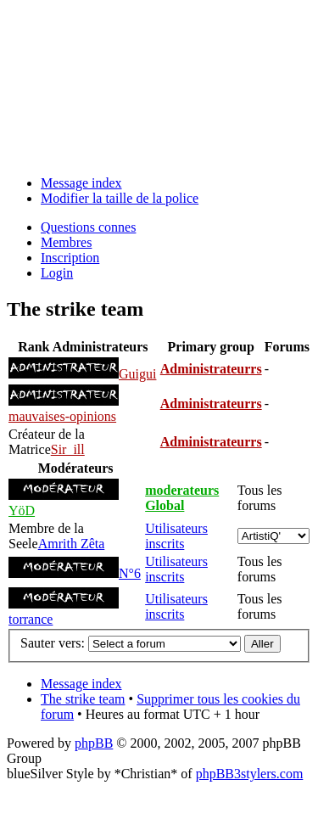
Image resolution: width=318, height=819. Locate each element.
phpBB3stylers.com (250, 773)
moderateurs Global (182, 498)
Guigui (137, 374)
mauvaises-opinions (62, 416)
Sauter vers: (52, 643)
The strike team (83, 699)
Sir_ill (68, 449)
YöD (21, 510)
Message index (81, 183)
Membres (66, 242)
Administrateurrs (211, 369)
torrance (30, 619)
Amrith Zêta (71, 543)
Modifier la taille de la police (119, 198)
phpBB (94, 743)
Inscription (70, 257)
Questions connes (88, 227)
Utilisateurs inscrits (176, 536)
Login (57, 273)
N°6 (130, 573)
